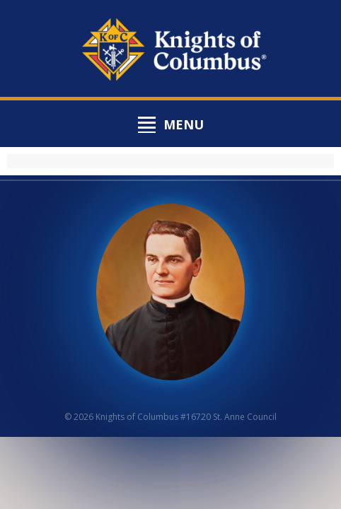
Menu (183, 124)
